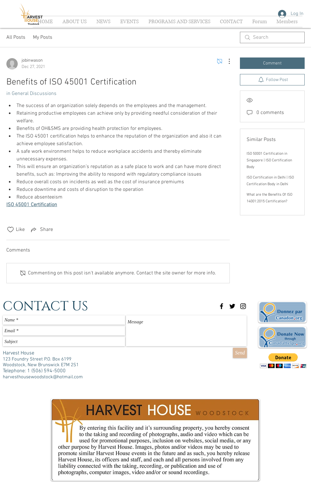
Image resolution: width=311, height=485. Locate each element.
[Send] (240, 353)
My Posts (42, 37)
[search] (272, 37)
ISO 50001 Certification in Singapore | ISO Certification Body (269, 160)
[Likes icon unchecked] (10, 229)
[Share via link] (41, 229)
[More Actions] (226, 61)
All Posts (15, 37)
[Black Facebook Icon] (221, 306)
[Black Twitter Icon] (232, 306)
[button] (283, 360)
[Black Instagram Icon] (243, 306)
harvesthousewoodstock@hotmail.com (43, 377)
